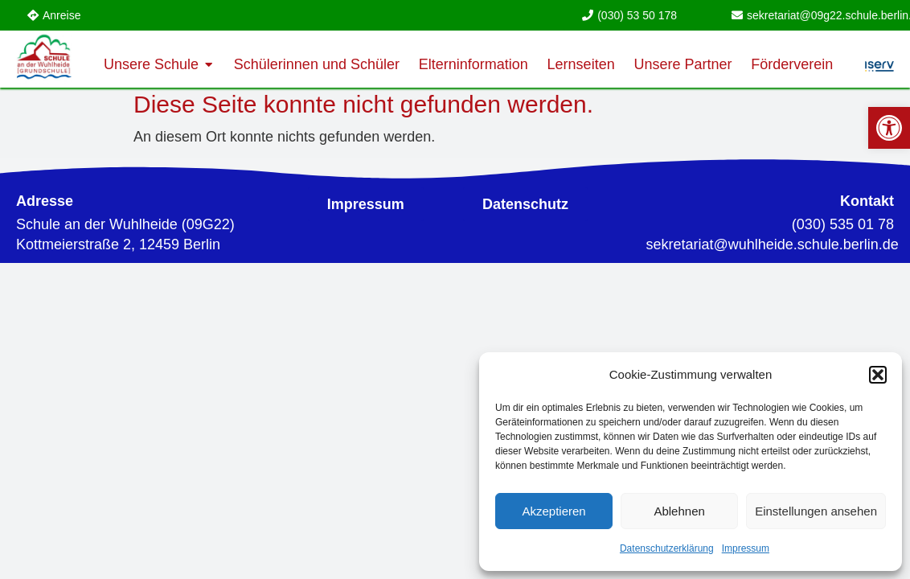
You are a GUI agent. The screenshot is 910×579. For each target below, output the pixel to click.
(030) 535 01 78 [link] (843, 224)
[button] (878, 375)
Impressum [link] (745, 548)
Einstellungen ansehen (816, 511)
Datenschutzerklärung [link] (667, 548)
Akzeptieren (553, 511)
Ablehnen (679, 511)
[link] (889, 128)
